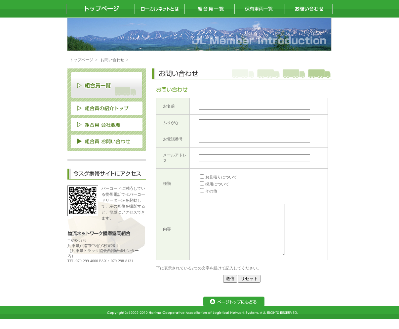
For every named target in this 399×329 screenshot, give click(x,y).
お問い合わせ (112, 60)
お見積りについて (221, 177)
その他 (211, 191)
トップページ (81, 60)
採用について (217, 184)
